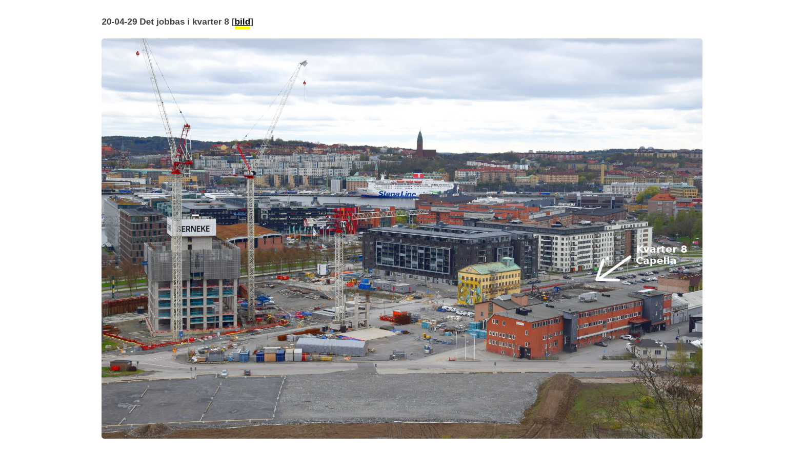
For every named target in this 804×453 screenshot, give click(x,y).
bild (243, 21)
